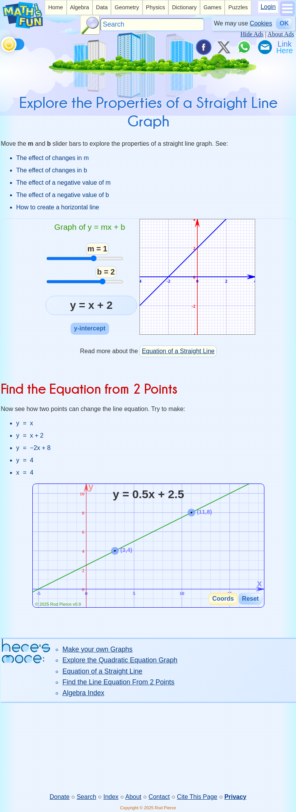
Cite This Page (197, 796)
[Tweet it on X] (223, 47)
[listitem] (55, 7)
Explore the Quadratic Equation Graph (119, 660)
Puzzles (237, 7)
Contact (159, 796)
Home (55, 7)
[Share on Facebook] (203, 47)
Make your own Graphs (97, 649)
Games (212, 7)
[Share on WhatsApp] (244, 47)
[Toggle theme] (2, 43)
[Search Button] (90, 25)
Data (102, 7)
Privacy (235, 796)
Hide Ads (252, 34)
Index (110, 796)
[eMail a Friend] (264, 47)
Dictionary (184, 7)
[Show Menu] (287, 14)
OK (284, 23)
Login (268, 6)
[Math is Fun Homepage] (23, 26)
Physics (155, 7)
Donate (60, 796)
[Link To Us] (285, 47)
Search (86, 796)
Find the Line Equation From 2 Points (118, 682)
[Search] (152, 25)
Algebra (79, 7)
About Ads (280, 34)
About (133, 796)
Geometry (126, 7)
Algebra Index (83, 693)
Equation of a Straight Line (178, 351)
